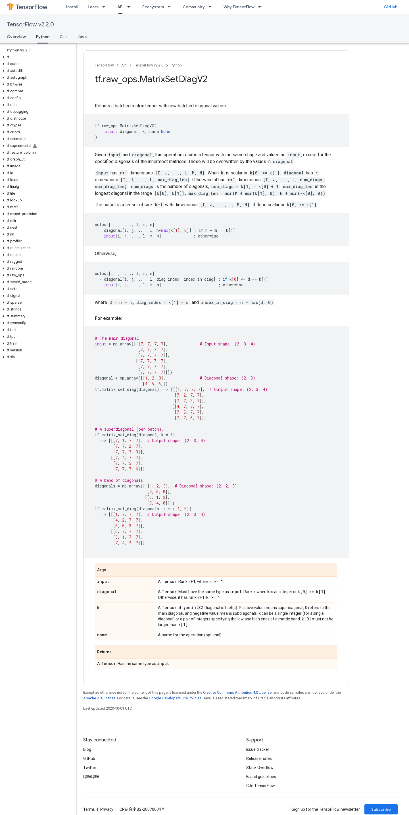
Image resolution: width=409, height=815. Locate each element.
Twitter (89, 767)
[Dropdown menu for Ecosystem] (171, 7)
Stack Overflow (260, 767)
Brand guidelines (261, 776)
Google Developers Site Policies (175, 698)
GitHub (391, 6)
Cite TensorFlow (260, 785)
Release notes (259, 758)
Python (176, 65)
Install (72, 6)
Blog (87, 749)
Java (82, 36)
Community (194, 6)
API (124, 65)
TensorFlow (104, 65)
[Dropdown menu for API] (130, 7)
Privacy (106, 809)
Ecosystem (153, 6)
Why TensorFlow (239, 6)
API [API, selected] (120, 6)
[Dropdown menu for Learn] (105, 7)
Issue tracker (257, 749)
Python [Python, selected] (42, 36)
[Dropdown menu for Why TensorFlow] (261, 7)
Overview (16, 36)
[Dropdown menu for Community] (211, 7)
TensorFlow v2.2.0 (30, 24)
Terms (89, 809)
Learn (93, 6)
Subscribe (381, 809)
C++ (63, 36)
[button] (37, 57)
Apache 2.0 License (99, 698)
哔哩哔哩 (91, 776)
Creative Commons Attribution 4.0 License (237, 692)
